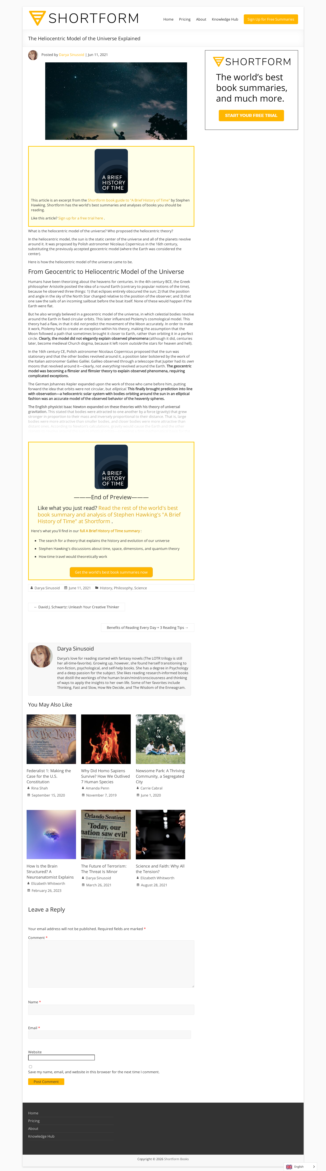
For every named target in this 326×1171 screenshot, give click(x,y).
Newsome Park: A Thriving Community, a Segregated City (160, 774)
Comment (38, 935)
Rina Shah (39, 786)
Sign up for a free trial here (81, 218)
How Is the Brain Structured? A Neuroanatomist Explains (50, 869)
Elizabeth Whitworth (48, 881)
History (106, 586)
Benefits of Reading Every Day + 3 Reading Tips (148, 625)
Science (140, 586)
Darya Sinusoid (71, 54)
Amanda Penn (97, 786)
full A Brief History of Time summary (110, 530)
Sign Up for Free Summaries (271, 19)
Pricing (185, 19)
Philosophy (123, 586)
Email (34, 1026)
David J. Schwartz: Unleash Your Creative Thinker (76, 605)
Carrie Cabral (151, 786)
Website (35, 1050)
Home (168, 19)
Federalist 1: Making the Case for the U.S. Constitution (49, 774)
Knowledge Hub (225, 19)
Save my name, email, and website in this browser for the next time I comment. (94, 1069)
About (201, 19)
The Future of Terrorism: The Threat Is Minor (104, 866)
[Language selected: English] (300, 1166)
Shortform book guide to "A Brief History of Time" (129, 200)
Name (34, 1000)
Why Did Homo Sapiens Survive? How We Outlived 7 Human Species (105, 774)
